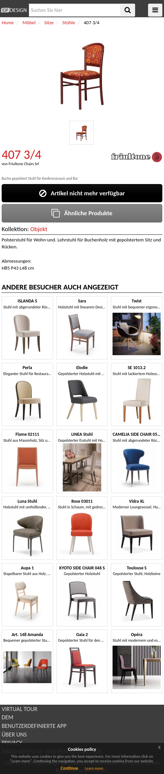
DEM (7, 717)
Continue (69, 768)
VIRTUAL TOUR (20, 709)
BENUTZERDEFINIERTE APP (34, 726)
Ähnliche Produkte (81, 213)
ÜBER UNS (14, 734)
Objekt (38, 229)
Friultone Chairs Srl (24, 163)
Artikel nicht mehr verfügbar (82, 193)
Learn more (94, 768)
